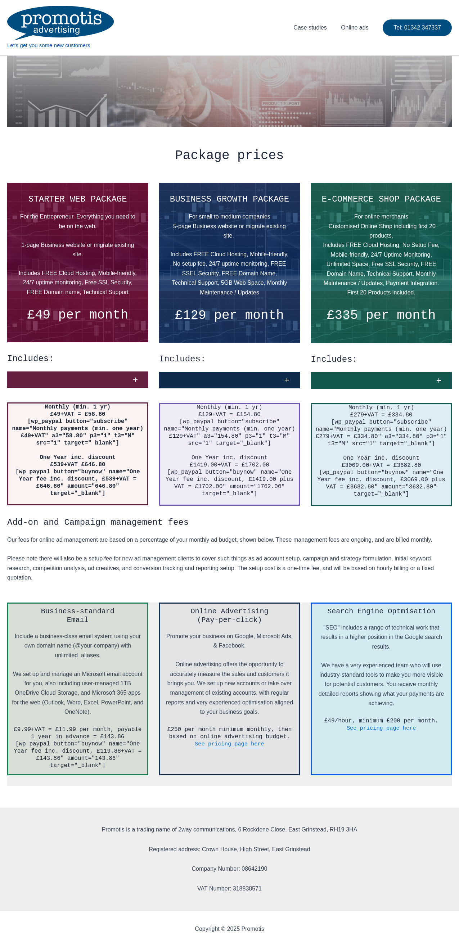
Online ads (356, 27)
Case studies (314, 27)
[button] (77, 379)
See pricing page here (229, 744)
